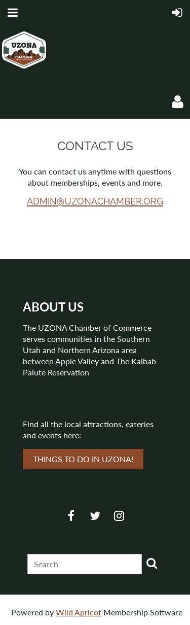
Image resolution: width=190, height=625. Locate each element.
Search (151, 563)
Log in (177, 102)
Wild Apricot (78, 612)
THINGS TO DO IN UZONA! (83, 459)
